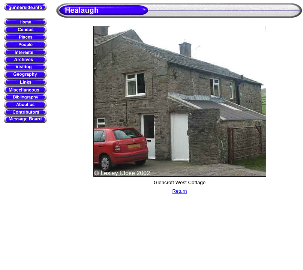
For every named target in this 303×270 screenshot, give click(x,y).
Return (179, 191)
